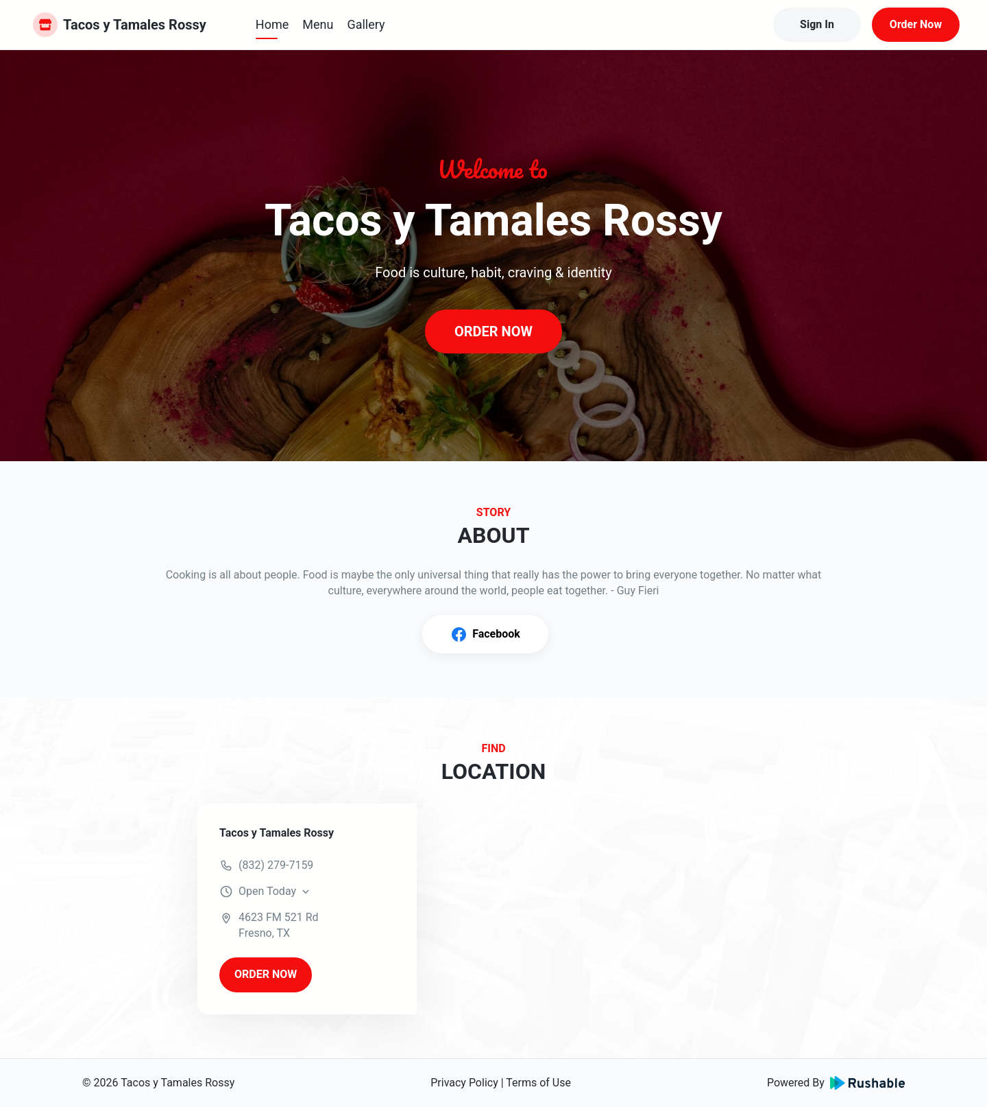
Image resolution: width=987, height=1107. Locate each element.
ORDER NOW (493, 331)
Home (272, 24)
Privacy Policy (464, 1082)
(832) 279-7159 (276, 865)
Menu (317, 24)
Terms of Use (538, 1082)
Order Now (916, 24)
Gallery (366, 24)
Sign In (817, 24)
